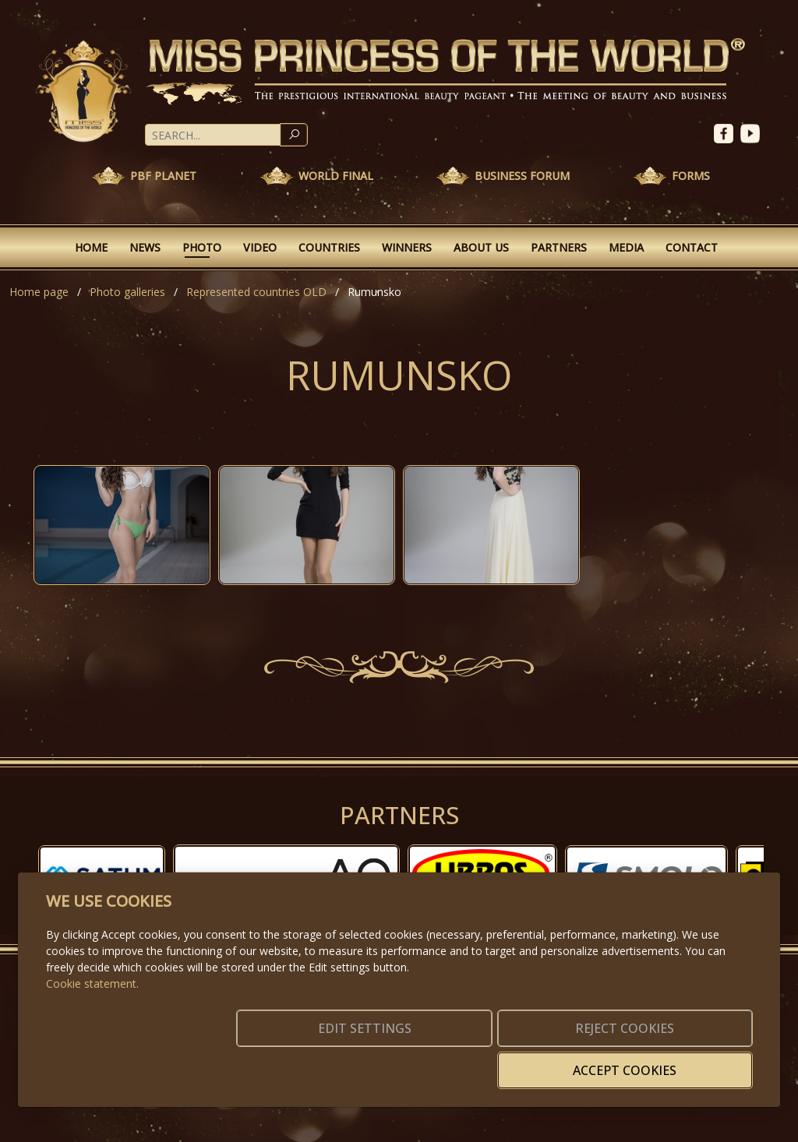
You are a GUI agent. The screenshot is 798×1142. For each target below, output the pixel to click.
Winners (407, 247)
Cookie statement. (92, 1006)
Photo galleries (127, 291)
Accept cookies (677, 1061)
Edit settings (366, 1061)
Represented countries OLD (256, 291)
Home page (39, 291)
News (145, 247)
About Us (481, 247)
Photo (201, 247)
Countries (329, 247)
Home (91, 247)
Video (260, 247)
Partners (559, 247)
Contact (692, 247)
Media (626, 247)
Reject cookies (522, 1061)
